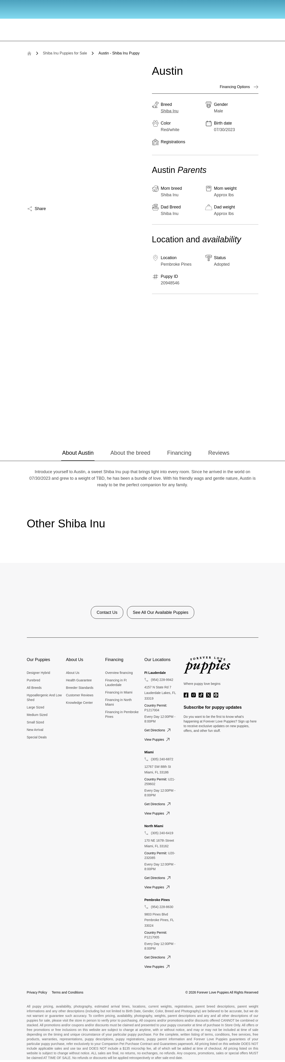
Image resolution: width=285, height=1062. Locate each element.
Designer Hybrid (38, 673)
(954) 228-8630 (162, 907)
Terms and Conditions (67, 992)
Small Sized (35, 722)
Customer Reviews (79, 695)
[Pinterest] (216, 695)
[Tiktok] (201, 695)
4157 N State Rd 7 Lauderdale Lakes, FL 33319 (160, 692)
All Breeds (34, 688)
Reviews (218, 453)
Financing (179, 453)
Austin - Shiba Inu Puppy (119, 53)
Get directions (158, 730)
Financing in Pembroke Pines (122, 714)
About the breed (130, 453)
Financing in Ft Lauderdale (116, 682)
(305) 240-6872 (162, 759)
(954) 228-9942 (162, 680)
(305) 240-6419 (162, 833)
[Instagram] (193, 695)
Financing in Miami (119, 692)
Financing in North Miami (118, 702)
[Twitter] (208, 695)
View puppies (157, 739)
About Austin (78, 453)
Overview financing (119, 673)
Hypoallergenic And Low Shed (44, 697)
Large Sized (35, 707)
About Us (73, 673)
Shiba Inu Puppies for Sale (65, 53)
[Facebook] (186, 695)
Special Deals (37, 737)
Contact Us (107, 612)
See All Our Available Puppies (160, 612)
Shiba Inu (170, 111)
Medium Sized (37, 715)
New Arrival (35, 730)
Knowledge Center (79, 702)
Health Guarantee (79, 680)
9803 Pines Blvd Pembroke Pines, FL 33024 (159, 919)
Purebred (33, 680)
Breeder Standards (80, 688)
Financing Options (239, 87)
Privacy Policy (37, 992)
